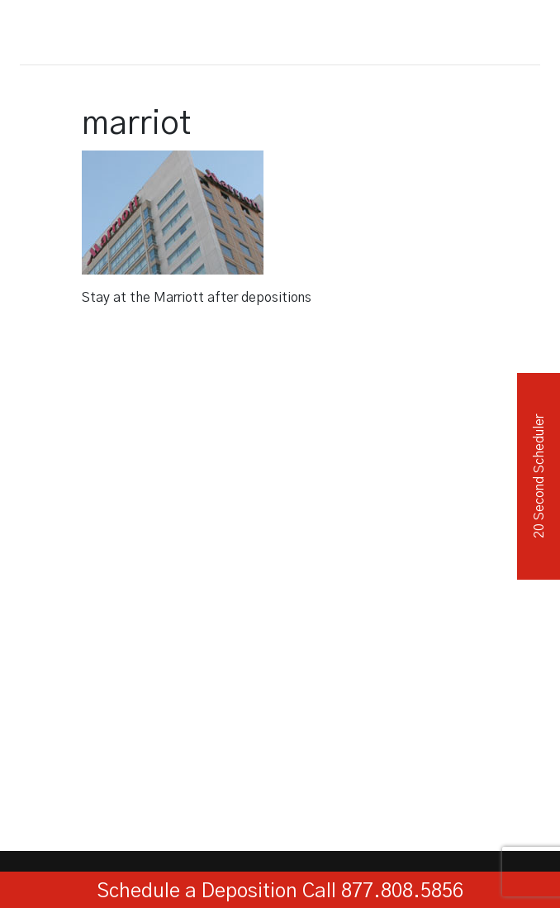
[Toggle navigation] (522, 29)
